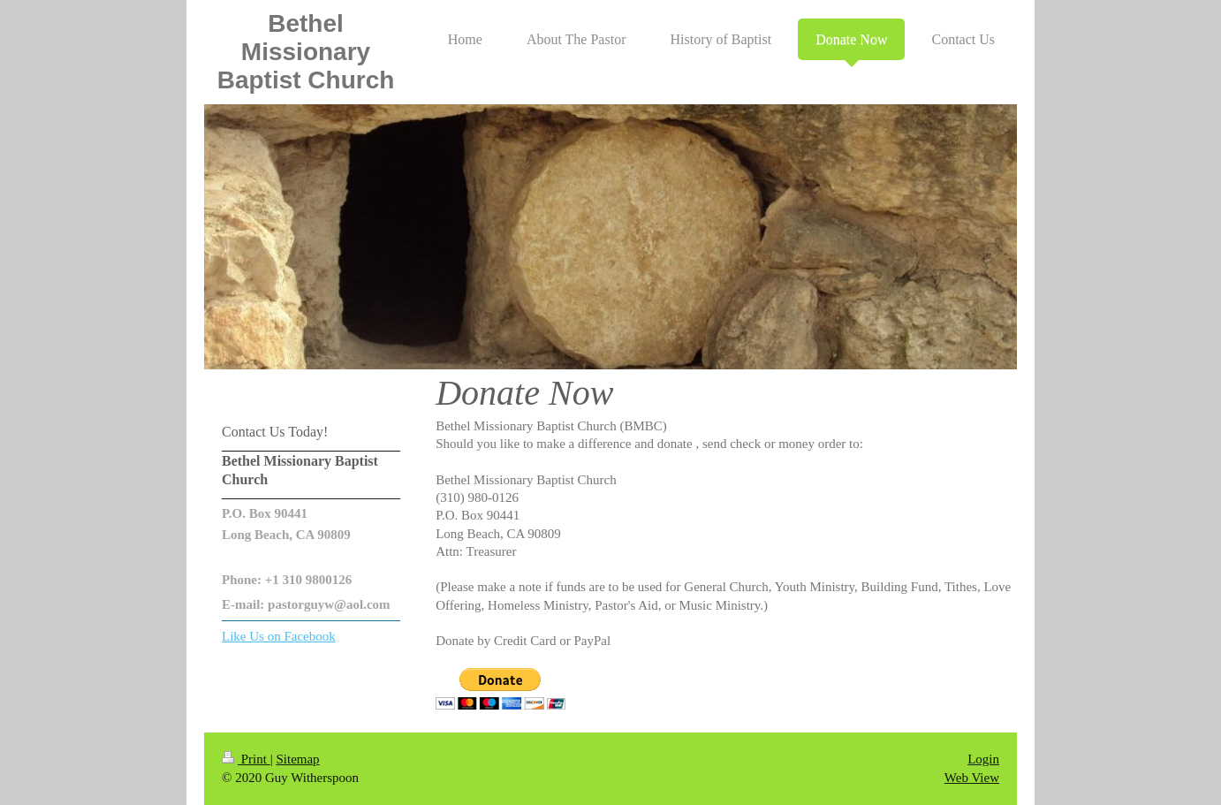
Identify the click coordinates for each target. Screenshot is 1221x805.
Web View (971, 778)
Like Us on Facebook (279, 636)
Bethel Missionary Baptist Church (306, 52)
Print (246, 759)
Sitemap (297, 759)
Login (983, 759)
